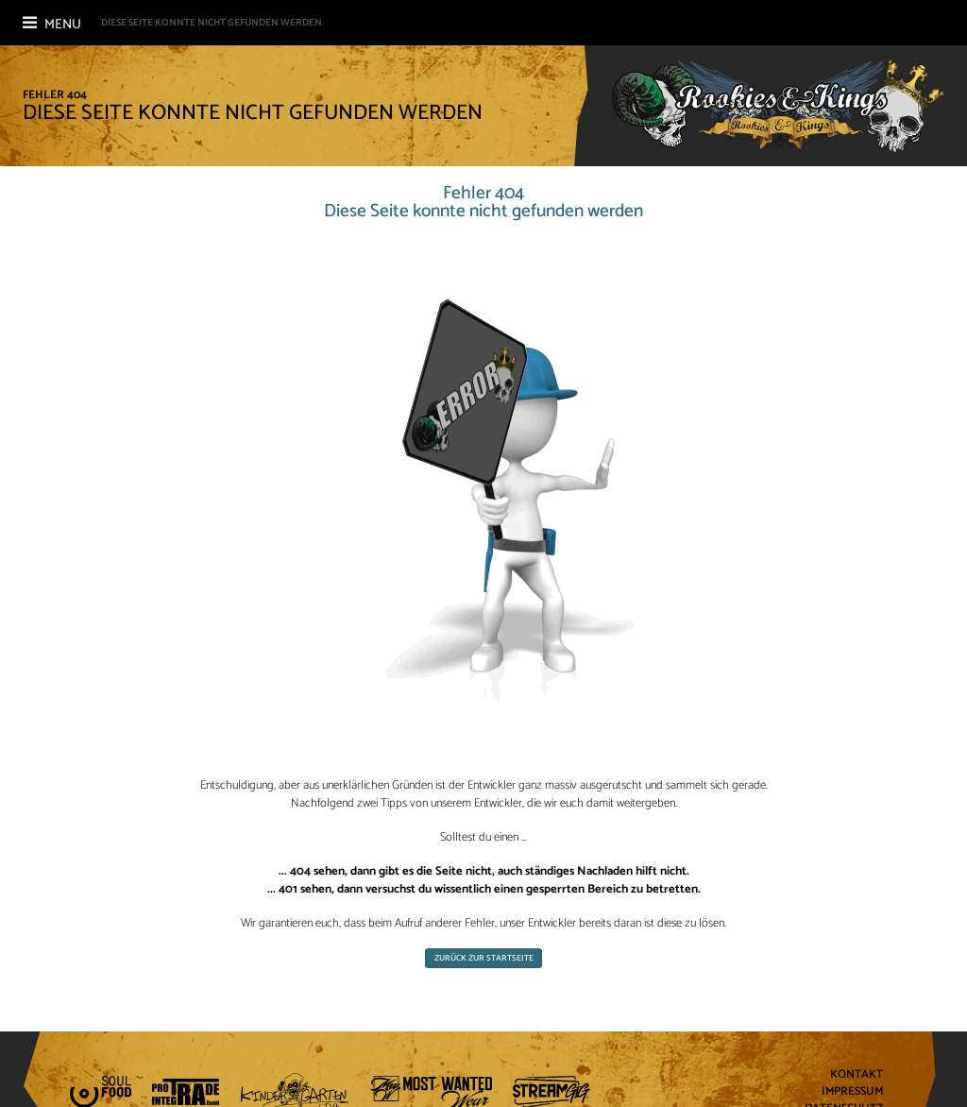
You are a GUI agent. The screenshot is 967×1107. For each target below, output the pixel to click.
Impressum (852, 1092)
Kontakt (856, 1075)
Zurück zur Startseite (484, 958)
